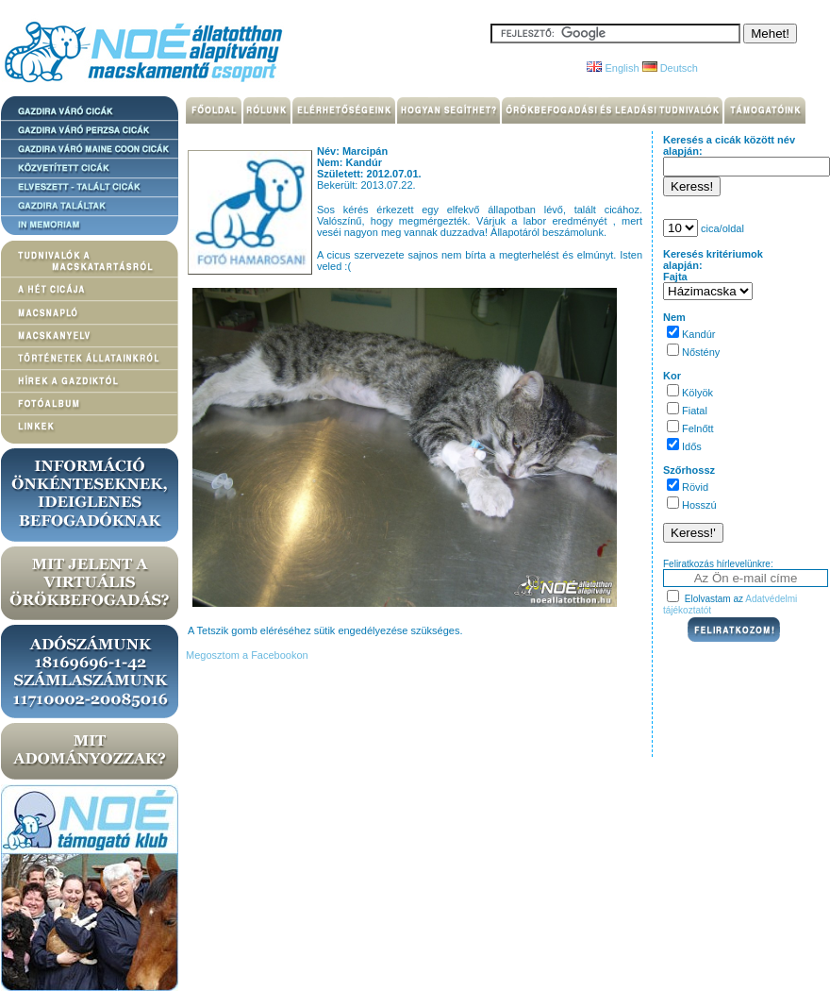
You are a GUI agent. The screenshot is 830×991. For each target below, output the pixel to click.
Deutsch (670, 68)
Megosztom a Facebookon (245, 655)
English (613, 68)
